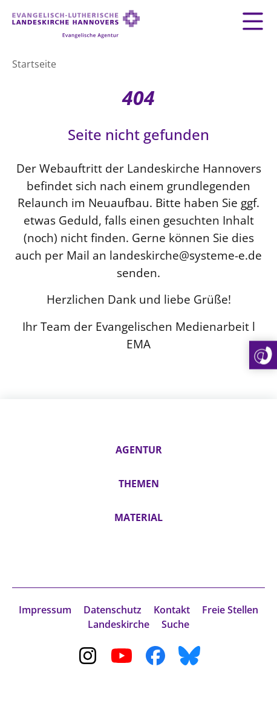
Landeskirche (118, 624)
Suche (175, 624)
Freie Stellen (230, 609)
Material (138, 517)
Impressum (45, 609)
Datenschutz (112, 609)
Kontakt (172, 609)
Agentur (139, 449)
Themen (139, 483)
